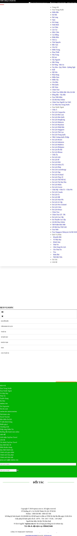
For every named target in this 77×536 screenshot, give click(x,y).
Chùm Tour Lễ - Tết (58, 214)
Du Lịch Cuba (56, 207)
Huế (53, 70)
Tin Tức (54, 259)
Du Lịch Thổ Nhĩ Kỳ (59, 179)
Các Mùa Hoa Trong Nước (61, 105)
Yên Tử (54, 47)
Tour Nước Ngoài (58, 107)
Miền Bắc (55, 12)
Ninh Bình (55, 25)
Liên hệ (54, 262)
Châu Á (54, 110)
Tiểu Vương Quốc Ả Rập (60, 137)
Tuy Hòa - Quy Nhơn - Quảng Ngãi (63, 67)
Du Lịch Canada (57, 192)
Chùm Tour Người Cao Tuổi (61, 102)
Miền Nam (55, 77)
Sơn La (54, 40)
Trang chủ (55, 7)
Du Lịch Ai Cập (57, 202)
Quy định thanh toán (6, 450)
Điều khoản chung (6, 447)
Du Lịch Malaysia (58, 122)
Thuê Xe (56, 244)
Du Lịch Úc (56, 194)
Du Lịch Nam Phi (57, 199)
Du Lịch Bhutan (57, 152)
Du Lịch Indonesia (58, 142)
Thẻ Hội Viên (57, 257)
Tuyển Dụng (4, 398)
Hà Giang (55, 22)
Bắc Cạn (55, 45)
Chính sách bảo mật (6, 457)
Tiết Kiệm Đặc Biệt (58, 224)
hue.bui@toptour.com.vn (38, 3)
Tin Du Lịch (4, 409)
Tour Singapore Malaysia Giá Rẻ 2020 (64, 232)
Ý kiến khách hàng (6, 422)
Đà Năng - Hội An (58, 65)
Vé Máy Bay (57, 239)
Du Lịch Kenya (57, 209)
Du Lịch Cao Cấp (58, 217)
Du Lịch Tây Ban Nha (59, 182)
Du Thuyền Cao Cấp (59, 219)
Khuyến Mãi (57, 237)
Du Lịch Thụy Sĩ (57, 177)
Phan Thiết (55, 52)
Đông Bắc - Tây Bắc (59, 95)
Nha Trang (55, 55)
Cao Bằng (55, 35)
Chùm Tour (55, 90)
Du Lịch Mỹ (56, 197)
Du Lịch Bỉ (55, 159)
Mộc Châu (55, 32)
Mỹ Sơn (54, 72)
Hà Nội (54, 15)
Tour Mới (55, 229)
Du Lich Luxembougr (59, 169)
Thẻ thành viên (5, 414)
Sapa (53, 20)
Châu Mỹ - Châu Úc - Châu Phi (62, 189)
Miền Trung (56, 50)
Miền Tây (55, 80)
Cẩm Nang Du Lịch (59, 247)
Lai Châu (55, 27)
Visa (54, 252)
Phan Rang (55, 75)
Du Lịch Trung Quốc (59, 134)
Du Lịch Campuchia (58, 112)
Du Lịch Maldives (58, 144)
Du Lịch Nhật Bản (58, 127)
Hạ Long (55, 17)
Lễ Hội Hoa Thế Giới (59, 227)
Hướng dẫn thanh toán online (9, 432)
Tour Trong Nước (58, 10)
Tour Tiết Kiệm (57, 97)
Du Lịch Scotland (57, 174)
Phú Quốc (55, 85)
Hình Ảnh (56, 254)
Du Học (2, 401)
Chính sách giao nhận (7, 452)
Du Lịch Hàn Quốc (58, 117)
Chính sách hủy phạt (7, 455)
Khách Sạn (56, 242)
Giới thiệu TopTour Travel (8, 437)
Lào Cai (54, 30)
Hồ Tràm (55, 87)
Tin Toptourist (4, 406)
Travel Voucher (5, 417)
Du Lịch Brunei (57, 139)
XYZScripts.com (47, 535)
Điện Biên (55, 37)
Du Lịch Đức (56, 162)
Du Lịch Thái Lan (58, 132)
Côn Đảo (55, 82)
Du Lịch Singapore (58, 130)
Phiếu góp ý (4, 424)
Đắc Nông (55, 62)
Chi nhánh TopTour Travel (8, 442)
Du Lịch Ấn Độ (57, 149)
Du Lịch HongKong (58, 120)
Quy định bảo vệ (5, 445)
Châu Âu (55, 154)
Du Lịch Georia (57, 187)
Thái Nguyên (56, 42)
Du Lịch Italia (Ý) (58, 164)
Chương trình (4, 427)
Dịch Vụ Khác (57, 234)
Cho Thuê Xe (57, 249)
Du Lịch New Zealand (59, 204)
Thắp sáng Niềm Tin (7, 429)
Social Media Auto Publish (31, 535)
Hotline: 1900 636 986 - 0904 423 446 (62, 3)
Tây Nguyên (56, 60)
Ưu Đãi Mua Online (58, 100)
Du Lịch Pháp (56, 167)
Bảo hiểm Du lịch (6, 419)
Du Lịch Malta (57, 184)
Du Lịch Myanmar (58, 125)
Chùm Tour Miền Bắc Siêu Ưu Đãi (63, 92)
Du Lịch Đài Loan (58, 115)
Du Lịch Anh (56, 157)
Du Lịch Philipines (58, 147)
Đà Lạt (54, 57)
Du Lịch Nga (56, 172)
